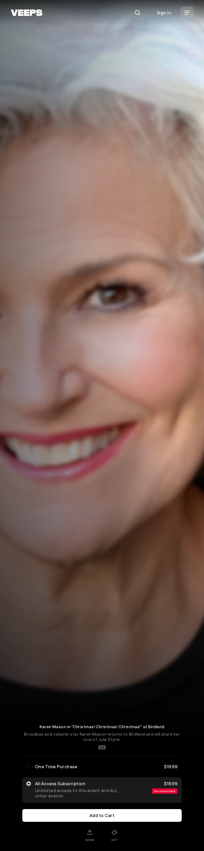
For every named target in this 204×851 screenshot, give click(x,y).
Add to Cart (102, 815)
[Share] (90, 835)
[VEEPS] (26, 13)
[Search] (137, 12)
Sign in (164, 12)
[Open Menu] (187, 12)
